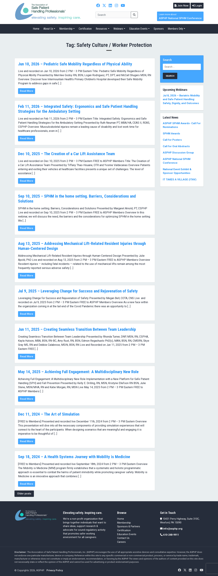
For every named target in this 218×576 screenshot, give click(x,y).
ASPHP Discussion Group (178, 152)
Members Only (175, 28)
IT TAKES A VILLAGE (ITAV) (179, 179)
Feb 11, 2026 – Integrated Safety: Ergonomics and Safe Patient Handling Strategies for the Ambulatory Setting (78, 108)
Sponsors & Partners (128, 526)
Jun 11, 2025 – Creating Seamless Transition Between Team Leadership (77, 329)
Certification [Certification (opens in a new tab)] (124, 530)
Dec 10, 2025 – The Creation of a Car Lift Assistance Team (66, 153)
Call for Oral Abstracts (176, 145)
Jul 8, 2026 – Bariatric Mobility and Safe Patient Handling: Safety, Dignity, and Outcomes (181, 99)
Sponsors (159, 28)
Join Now (180, 5)
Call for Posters (172, 139)
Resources (101, 28)
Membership (66, 28)
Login (197, 5)
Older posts (24, 493)
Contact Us (123, 537)
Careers (121, 541)
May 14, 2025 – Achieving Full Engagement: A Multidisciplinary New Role (78, 371)
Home (36, 28)
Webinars (118, 28)
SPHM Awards (171, 133)
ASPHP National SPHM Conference (180, 16)
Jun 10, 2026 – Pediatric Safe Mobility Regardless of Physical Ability (75, 63)
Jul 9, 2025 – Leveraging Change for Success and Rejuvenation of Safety (78, 290)
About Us (48, 28)
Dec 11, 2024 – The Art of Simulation (48, 414)
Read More (26, 90)
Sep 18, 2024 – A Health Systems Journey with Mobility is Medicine (74, 456)
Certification (85, 28)
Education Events (138, 28)
